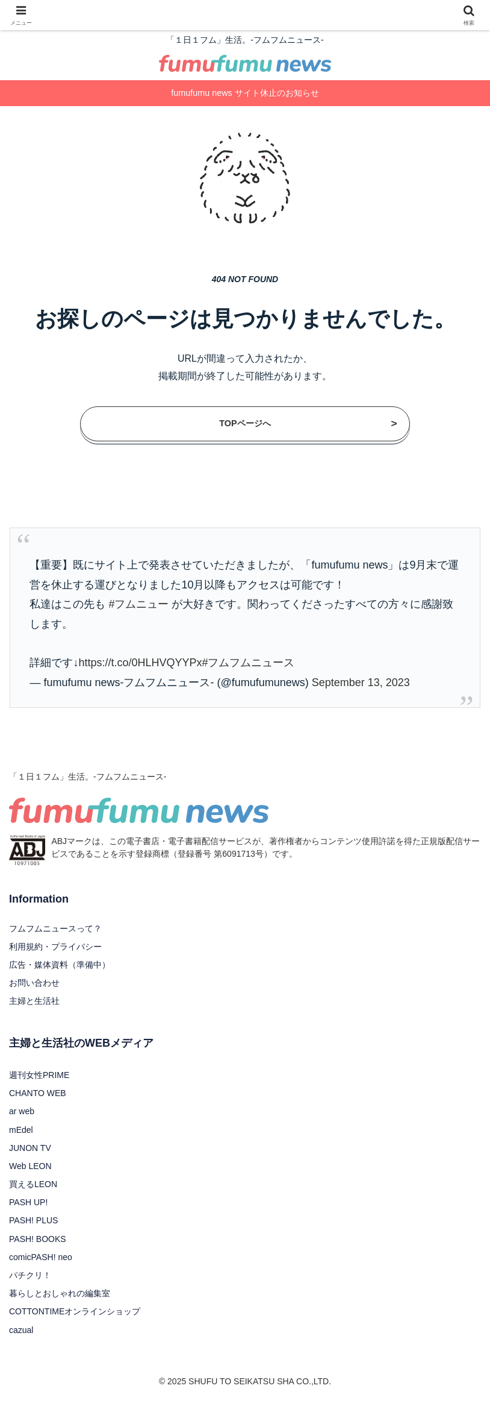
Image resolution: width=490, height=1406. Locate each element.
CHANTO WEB (37, 1093)
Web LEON (30, 1166)
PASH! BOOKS (37, 1239)
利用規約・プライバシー (55, 946)
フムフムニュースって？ (55, 928)
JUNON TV (30, 1148)
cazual (21, 1330)
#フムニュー (138, 604)
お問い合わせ (34, 983)
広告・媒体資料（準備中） (59, 964)
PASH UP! (28, 1202)
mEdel (21, 1130)
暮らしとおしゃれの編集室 (59, 1293)
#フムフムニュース (248, 663)
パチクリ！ (30, 1275)
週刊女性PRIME (39, 1075)
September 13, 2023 (361, 682)
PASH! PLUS (33, 1220)
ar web (21, 1111)
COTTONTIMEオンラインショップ (74, 1311)
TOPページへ (308, 423)
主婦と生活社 (34, 1001)
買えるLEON (33, 1184)
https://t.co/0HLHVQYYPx (140, 663)
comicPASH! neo (40, 1257)
